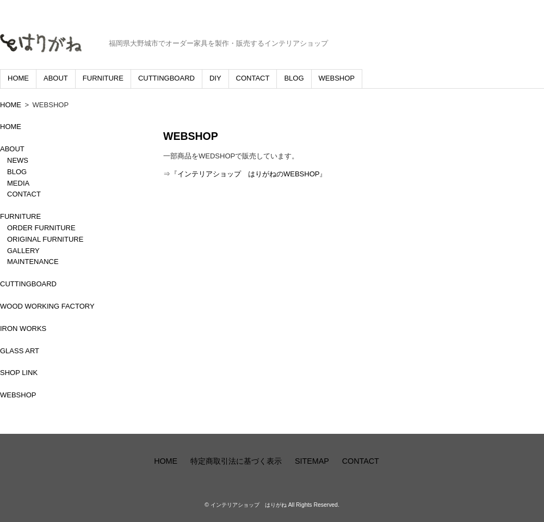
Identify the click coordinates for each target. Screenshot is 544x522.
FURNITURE (103, 78)
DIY (215, 78)
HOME (18, 78)
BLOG (294, 78)
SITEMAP (312, 461)
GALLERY (23, 251)
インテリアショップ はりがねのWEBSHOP (248, 174)
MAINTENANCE (33, 261)
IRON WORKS (23, 328)
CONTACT (253, 78)
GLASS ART (19, 351)
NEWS (17, 160)
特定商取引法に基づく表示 (236, 461)
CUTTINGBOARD (166, 78)
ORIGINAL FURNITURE (45, 239)
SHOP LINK (19, 373)
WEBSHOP (337, 78)
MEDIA (18, 183)
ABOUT (56, 78)
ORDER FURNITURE (41, 228)
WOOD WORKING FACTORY (47, 306)
